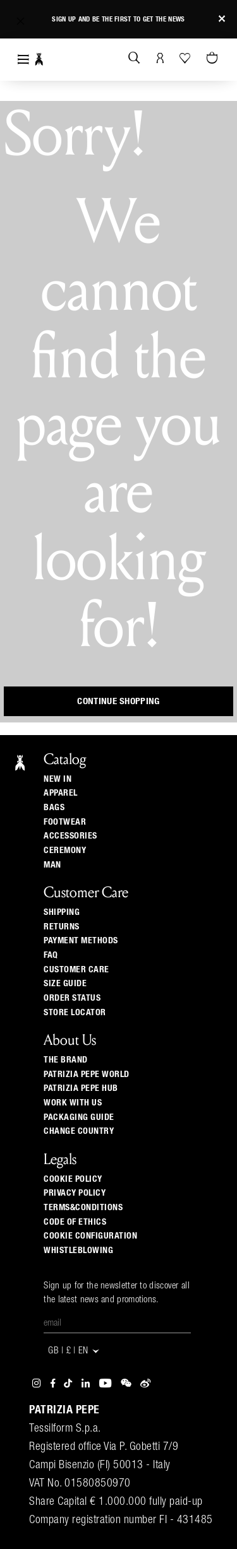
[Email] (117, 1323)
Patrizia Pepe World (87, 1074)
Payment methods (81, 940)
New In (57, 779)
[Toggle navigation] (23, 59)
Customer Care (76, 969)
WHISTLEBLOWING (78, 1250)
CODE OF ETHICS (75, 1222)
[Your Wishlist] (186, 58)
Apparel (61, 793)
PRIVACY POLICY (75, 1193)
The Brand (66, 1060)
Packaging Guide (79, 1117)
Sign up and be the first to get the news (118, 19)
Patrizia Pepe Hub (81, 1088)
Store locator (75, 1012)
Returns (62, 926)
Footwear (65, 822)
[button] (20, 21)
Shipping (62, 912)
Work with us (73, 1102)
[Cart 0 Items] (213, 58)
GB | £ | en (74, 1351)
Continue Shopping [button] (118, 701)
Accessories (70, 836)
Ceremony (65, 850)
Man (52, 865)
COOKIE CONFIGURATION (90, 1236)
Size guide (65, 983)
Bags (54, 807)
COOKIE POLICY (73, 1179)
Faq (51, 955)
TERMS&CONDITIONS (83, 1207)
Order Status (72, 998)
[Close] (222, 19)
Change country (79, 1131)
